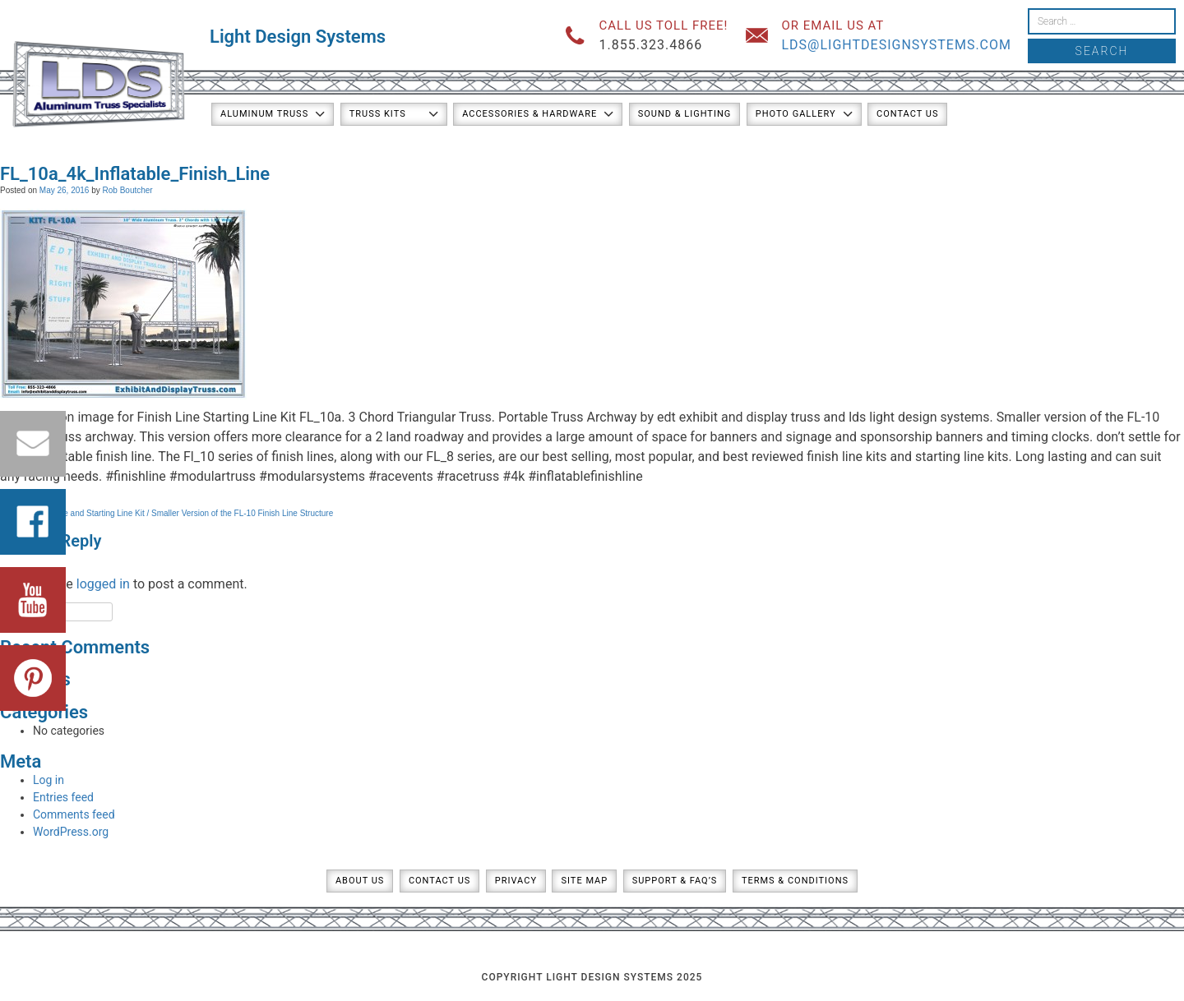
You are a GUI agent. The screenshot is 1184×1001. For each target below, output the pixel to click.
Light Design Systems (298, 36)
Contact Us (907, 113)
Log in (48, 779)
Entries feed (63, 797)
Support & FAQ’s (675, 880)
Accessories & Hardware (529, 113)
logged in (103, 584)
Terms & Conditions (795, 880)
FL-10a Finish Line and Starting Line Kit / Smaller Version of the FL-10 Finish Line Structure (166, 513)
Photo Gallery (796, 113)
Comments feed (74, 814)
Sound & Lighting (685, 113)
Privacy (516, 880)
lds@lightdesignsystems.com (896, 45)
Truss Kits (377, 113)
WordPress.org (71, 831)
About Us (359, 880)
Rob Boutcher (128, 190)
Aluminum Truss (264, 113)
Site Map (584, 880)
